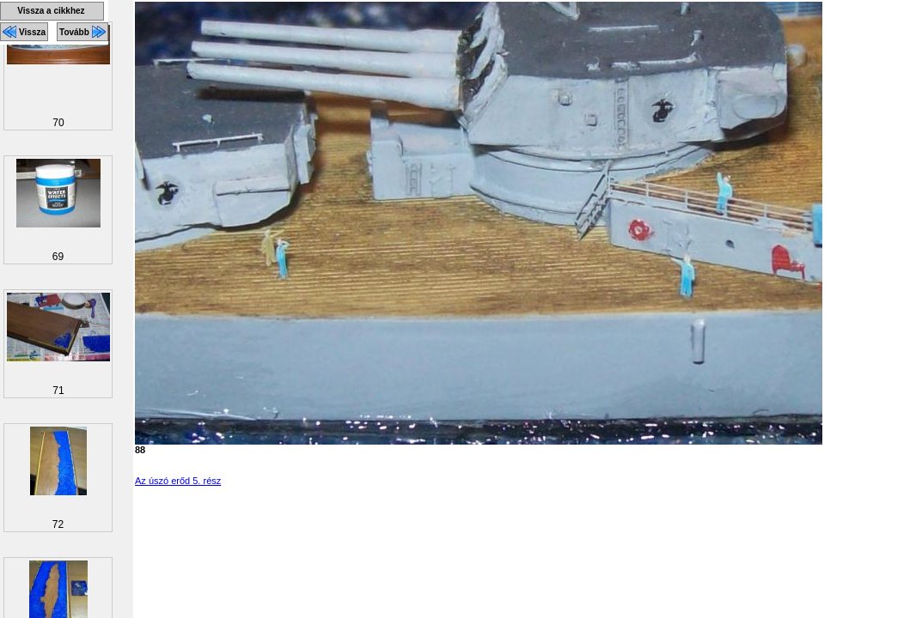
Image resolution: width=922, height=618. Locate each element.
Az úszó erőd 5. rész (178, 481)
